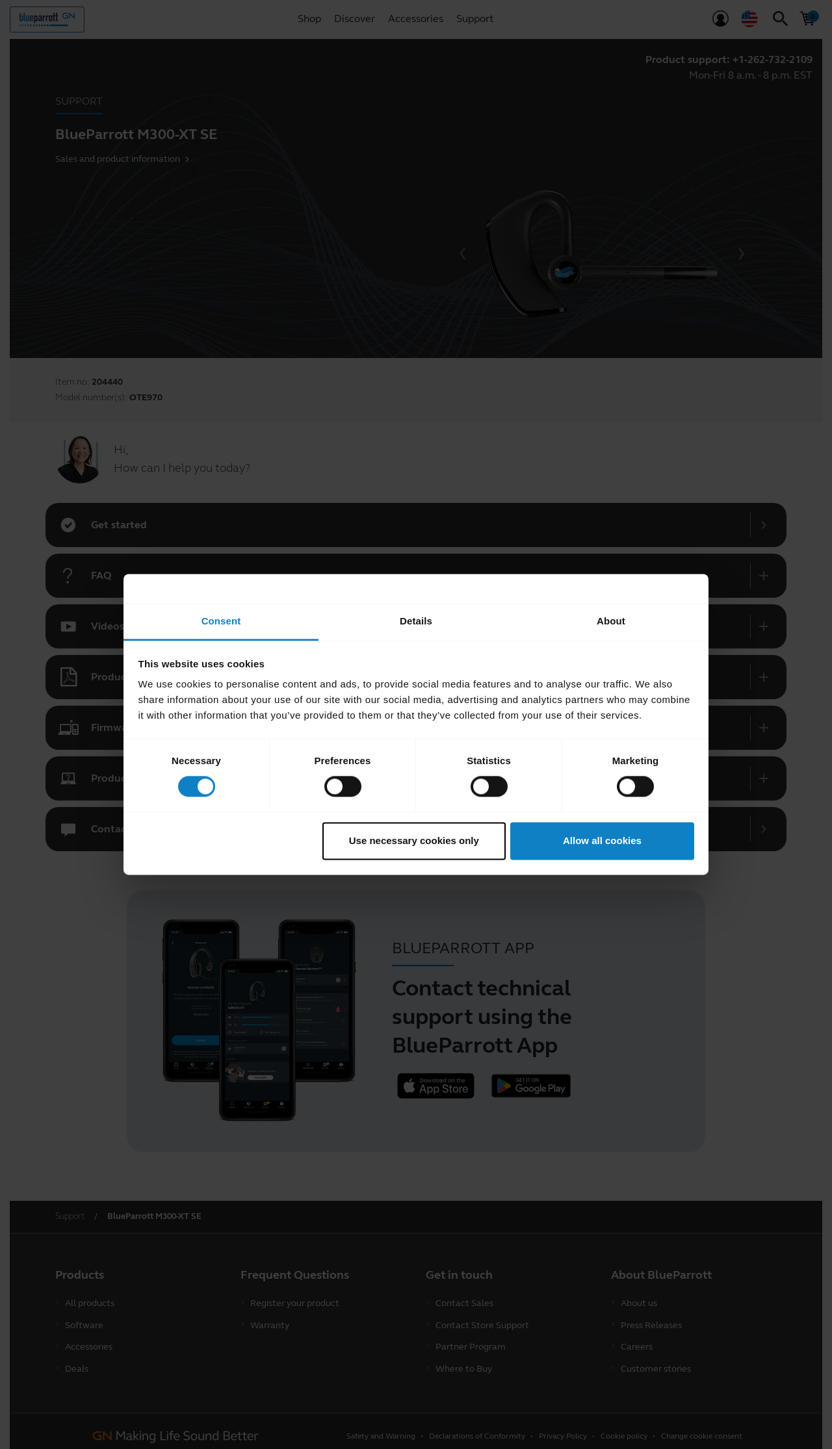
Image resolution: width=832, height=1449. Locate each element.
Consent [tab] (221, 620)
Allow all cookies (602, 840)
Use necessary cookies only (414, 840)
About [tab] (611, 620)
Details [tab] (416, 620)
